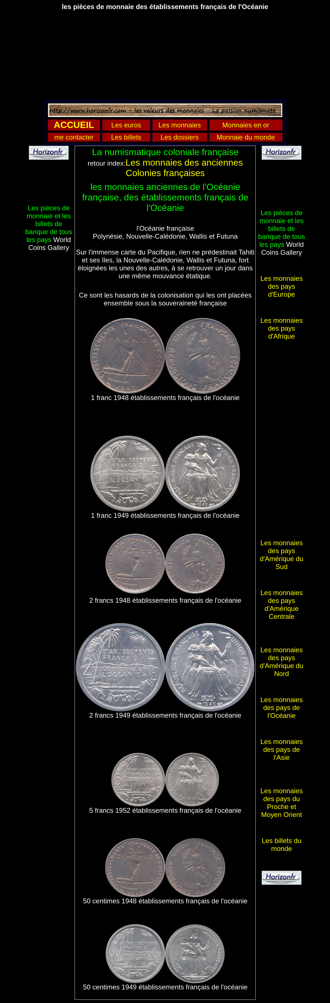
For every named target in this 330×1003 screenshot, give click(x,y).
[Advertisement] (165, 55)
